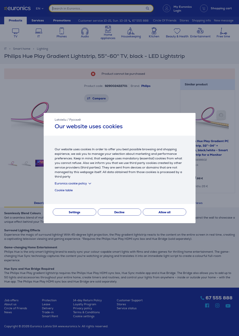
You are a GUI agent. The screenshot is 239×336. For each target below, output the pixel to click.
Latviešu (60, 119)
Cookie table (64, 190)
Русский (75, 119)
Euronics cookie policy (74, 183)
